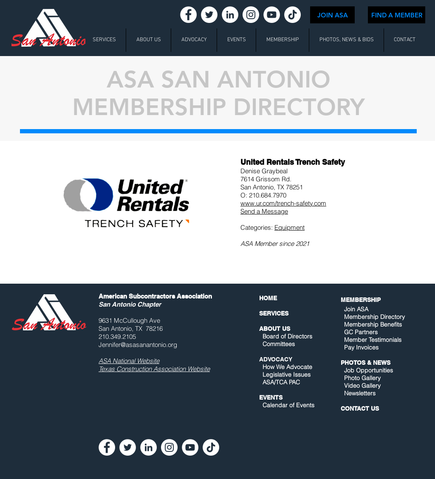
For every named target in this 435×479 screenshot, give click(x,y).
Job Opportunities (368, 370)
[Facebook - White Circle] (188, 14)
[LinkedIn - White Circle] (230, 14)
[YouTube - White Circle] (271, 14)
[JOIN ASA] (332, 14)
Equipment (289, 227)
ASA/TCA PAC (281, 382)
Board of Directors (287, 336)
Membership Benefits (373, 324)
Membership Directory (373, 317)
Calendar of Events (288, 405)
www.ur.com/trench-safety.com (283, 203)
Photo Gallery (362, 378)
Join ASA (356, 309)
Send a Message (264, 211)
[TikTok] (292, 14)
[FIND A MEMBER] (396, 14)
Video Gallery (362, 385)
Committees (279, 344)
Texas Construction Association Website (154, 369)
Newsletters (359, 393)
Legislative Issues (287, 374)
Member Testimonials (372, 340)
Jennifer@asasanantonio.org (138, 345)
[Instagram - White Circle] (251, 14)
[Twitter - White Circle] (209, 14)
